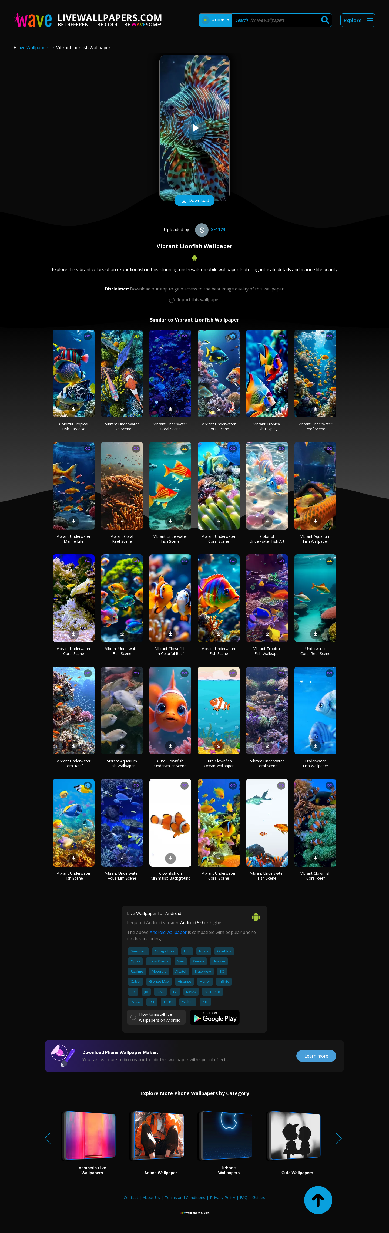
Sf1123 (209, 229)
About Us (151, 1197)
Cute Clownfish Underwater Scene (170, 763)
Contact (131, 1197)
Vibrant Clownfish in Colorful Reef (170, 651)
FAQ (244, 1197)
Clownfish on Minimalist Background (170, 876)
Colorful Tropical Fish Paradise (73, 426)
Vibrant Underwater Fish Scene (122, 426)
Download (194, 200)
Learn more (316, 1056)
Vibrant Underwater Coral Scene (170, 426)
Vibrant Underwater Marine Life (73, 539)
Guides (258, 1197)
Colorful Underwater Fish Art (267, 539)
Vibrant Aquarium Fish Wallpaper (315, 539)
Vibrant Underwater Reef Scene (315, 426)
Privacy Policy (222, 1197)
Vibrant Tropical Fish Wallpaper (267, 651)
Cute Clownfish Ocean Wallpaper (219, 763)
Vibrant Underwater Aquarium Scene (122, 876)
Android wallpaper (168, 932)
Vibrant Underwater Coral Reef (73, 763)
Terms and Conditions (185, 1197)
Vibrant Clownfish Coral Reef (315, 876)
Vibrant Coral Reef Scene (122, 539)
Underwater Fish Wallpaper (315, 763)
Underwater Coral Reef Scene (315, 651)
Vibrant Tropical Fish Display (267, 426)
